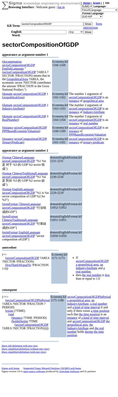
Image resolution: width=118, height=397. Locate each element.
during (89, 331)
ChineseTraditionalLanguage (30, 173)
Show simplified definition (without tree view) (26, 348)
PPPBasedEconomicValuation (20, 131)
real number (90, 123)
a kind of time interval (86, 307)
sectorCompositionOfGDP (18, 65)
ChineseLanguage (23, 157)
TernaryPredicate (12, 142)
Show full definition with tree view (20, 345)
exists (9, 310)
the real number (91, 275)
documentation (12, 61)
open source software (34, 371)
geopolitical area (93, 100)
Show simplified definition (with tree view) (24, 351)
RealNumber (10, 119)
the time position (89, 314)
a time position (100, 310)
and (11, 314)
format (7, 157)
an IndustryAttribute (89, 266)
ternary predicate (93, 142)
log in (61, 7)
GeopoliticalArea (17, 79)
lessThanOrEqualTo (18, 265)
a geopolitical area (87, 264)
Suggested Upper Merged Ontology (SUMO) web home (52, 368)
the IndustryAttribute (80, 326)
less (107, 275)
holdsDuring (20, 321)
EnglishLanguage (13, 68)
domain (7, 93)
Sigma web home (11, 368)
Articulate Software (69, 371)
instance (74, 100)
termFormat (10, 204)
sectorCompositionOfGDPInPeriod (28, 300)
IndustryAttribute (13, 108)
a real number (90, 269)
